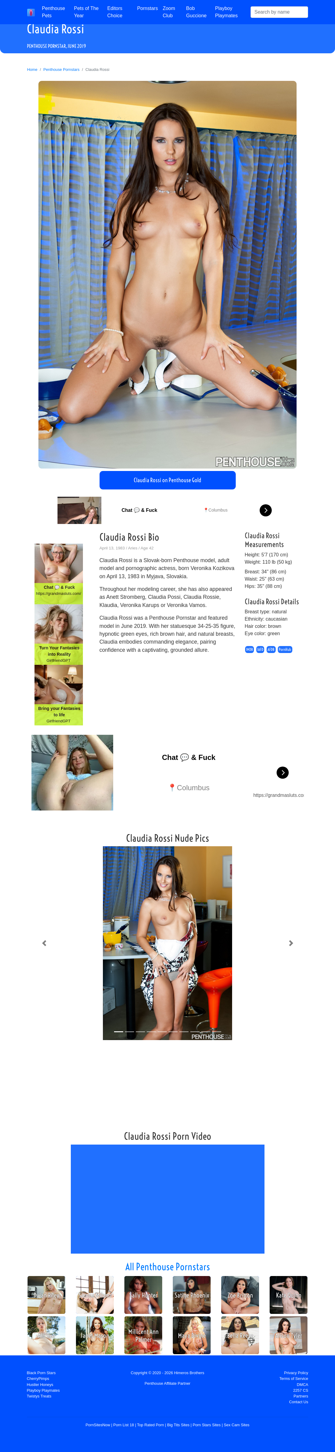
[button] (44, 943)
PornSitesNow (98, 1425)
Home (32, 69)
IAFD (260, 649)
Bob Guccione (196, 12)
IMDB (249, 649)
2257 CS (300, 1390)
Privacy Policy (296, 1373)
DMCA (302, 1384)
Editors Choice (115, 12)
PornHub (285, 649)
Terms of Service (293, 1378)
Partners (301, 1396)
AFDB (271, 649)
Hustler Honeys (40, 1384)
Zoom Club (169, 12)
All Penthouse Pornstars (167, 1267)
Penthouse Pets (53, 12)
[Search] (279, 12)
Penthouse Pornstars (61, 69)
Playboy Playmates (226, 12)
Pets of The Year (86, 12)
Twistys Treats (39, 1396)
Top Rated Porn (150, 1425)
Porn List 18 (123, 1425)
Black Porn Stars (41, 1373)
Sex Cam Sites (237, 1425)
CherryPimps (38, 1378)
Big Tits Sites (178, 1425)
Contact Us (298, 1402)
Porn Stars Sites (207, 1425)
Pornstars (147, 8)
